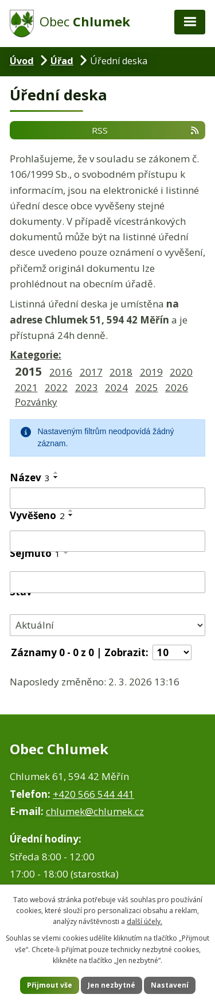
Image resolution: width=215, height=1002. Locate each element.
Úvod (22, 60)
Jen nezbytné (111, 985)
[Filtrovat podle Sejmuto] (107, 582)
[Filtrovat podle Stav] (107, 624)
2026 (176, 387)
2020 (181, 372)
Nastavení (170, 985)
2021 (26, 387)
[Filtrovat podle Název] (107, 498)
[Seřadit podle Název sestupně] (56, 477)
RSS (146, 129)
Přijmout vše (49, 985)
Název (30, 477)
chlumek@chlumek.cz (95, 811)
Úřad (61, 60)
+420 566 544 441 (93, 794)
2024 (116, 387)
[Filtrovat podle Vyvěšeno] (107, 541)
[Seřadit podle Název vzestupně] (56, 472)
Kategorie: (35, 354)
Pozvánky (36, 401)
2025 (146, 387)
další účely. (144, 921)
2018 (121, 372)
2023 (86, 387)
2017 (91, 372)
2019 (151, 372)
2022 (56, 387)
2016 (60, 372)
